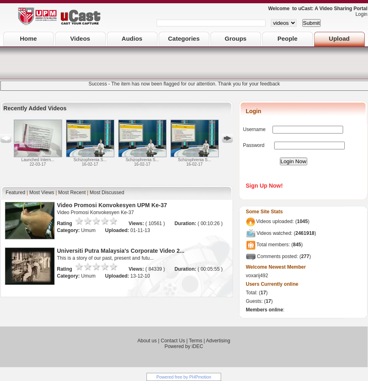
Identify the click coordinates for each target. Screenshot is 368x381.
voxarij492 (257, 275)
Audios (132, 38)
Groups (235, 38)
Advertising (218, 341)
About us (147, 341)
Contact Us (173, 341)
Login (359, 14)
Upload (339, 38)
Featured (15, 192)
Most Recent (72, 192)
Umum (89, 230)
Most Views (41, 192)
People (287, 38)
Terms (195, 341)
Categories (184, 38)
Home (28, 38)
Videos (80, 38)
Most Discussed (107, 192)
